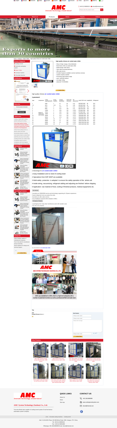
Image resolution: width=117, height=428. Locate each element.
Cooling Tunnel (19, 63)
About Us (35, 17)
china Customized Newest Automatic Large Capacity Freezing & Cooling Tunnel (24, 162)
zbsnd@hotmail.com (97, 6)
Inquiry (82, 17)
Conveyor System (19, 72)
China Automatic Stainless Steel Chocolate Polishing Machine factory (24, 155)
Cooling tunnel (67, 416)
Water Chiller (26, 58)
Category (20, 58)
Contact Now (22, 253)
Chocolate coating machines (56, 416)
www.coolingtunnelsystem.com (91, 402)
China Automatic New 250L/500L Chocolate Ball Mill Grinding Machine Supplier (24, 184)
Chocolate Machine (20, 75)
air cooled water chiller (52, 94)
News (67, 17)
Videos (97, 17)
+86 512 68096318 (85, 6)
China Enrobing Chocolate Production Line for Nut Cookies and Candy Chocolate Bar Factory (24, 169)
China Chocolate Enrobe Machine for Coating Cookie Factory (24, 148)
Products (52, 17)
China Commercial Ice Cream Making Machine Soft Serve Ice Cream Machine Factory (24, 177)
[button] (56, 56)
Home (19, 17)
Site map (62, 402)
